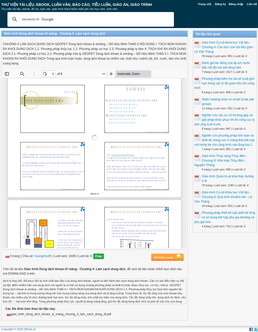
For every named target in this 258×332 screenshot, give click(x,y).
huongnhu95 (43, 256)
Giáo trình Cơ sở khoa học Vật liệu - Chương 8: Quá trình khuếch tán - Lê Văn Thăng (223, 197)
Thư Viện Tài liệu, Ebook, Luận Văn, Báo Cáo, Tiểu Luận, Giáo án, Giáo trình (76, 5)
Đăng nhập (236, 4)
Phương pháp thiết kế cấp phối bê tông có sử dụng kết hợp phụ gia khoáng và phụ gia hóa (224, 217)
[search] (90, 19)
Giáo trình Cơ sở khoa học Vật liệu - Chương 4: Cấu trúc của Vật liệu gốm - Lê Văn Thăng (224, 47)
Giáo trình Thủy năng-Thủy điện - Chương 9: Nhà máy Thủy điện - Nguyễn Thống (220, 160)
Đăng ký (220, 4)
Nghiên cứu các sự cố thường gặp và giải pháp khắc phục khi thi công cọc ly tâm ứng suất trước (224, 119)
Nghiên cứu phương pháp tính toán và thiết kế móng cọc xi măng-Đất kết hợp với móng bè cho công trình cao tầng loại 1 (224, 140)
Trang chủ (205, 4)
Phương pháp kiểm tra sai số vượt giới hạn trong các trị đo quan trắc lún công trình (224, 83)
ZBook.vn (30, 329)
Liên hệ (252, 4)
